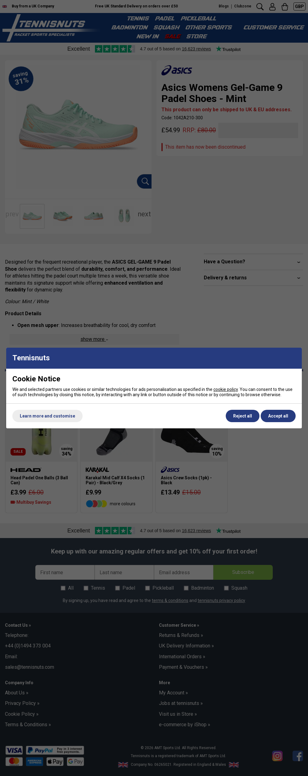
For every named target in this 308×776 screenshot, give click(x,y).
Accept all (278, 415)
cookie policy (225, 389)
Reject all (242, 415)
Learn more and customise (47, 415)
